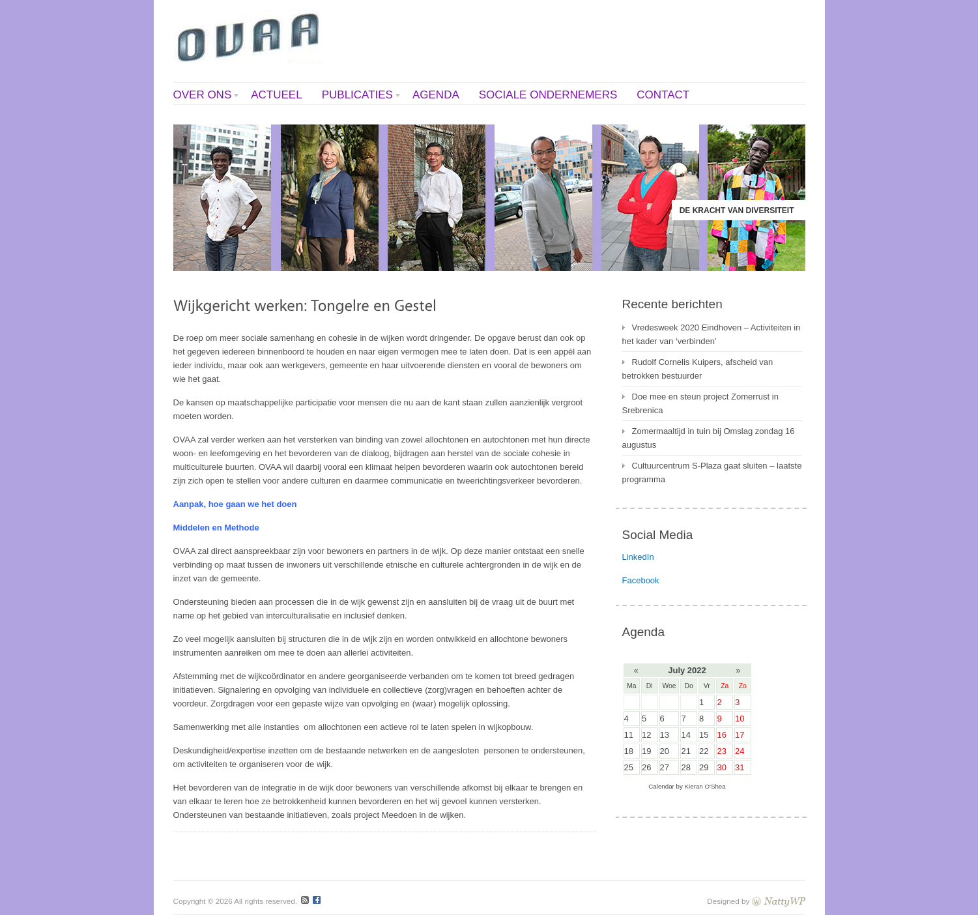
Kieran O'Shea (705, 786)
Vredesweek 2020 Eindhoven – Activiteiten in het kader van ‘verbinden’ (711, 334)
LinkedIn (638, 557)
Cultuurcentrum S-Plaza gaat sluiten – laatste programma (712, 472)
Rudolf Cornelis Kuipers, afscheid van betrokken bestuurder (697, 369)
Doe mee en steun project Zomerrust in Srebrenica (700, 403)
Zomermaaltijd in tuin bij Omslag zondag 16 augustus (708, 438)
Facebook (640, 580)
